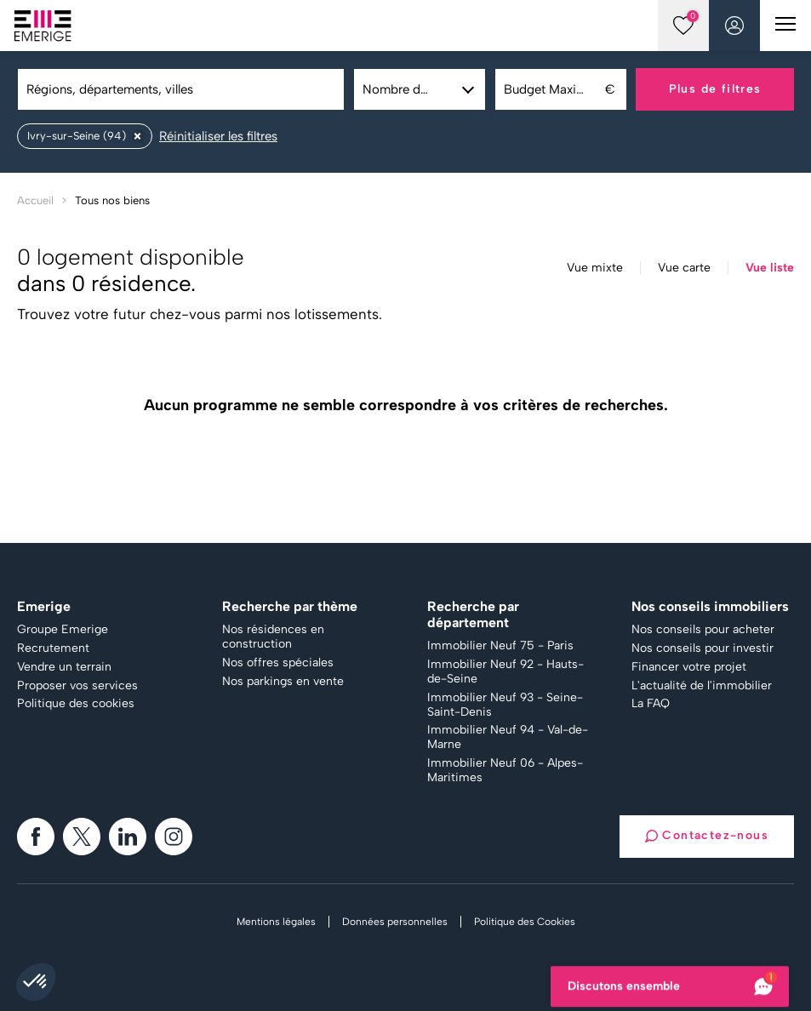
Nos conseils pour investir (702, 648)
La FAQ (650, 704)
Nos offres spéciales (278, 663)
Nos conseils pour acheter (702, 630)
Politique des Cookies (524, 922)
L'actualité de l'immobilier (701, 686)
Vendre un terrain (64, 667)
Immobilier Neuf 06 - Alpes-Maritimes (505, 771)
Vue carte (684, 268)
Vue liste (769, 268)
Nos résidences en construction (273, 637)
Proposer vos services (77, 686)
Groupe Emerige (62, 630)
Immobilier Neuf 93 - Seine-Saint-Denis (505, 705)
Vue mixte (595, 268)
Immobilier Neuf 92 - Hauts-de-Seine (505, 672)
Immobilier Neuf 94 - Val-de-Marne (507, 737)
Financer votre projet (688, 667)
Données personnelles (395, 922)
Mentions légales (276, 922)
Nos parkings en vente (283, 681)
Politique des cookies (75, 704)
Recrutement (53, 648)
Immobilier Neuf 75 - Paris (500, 646)
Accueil (35, 200)
